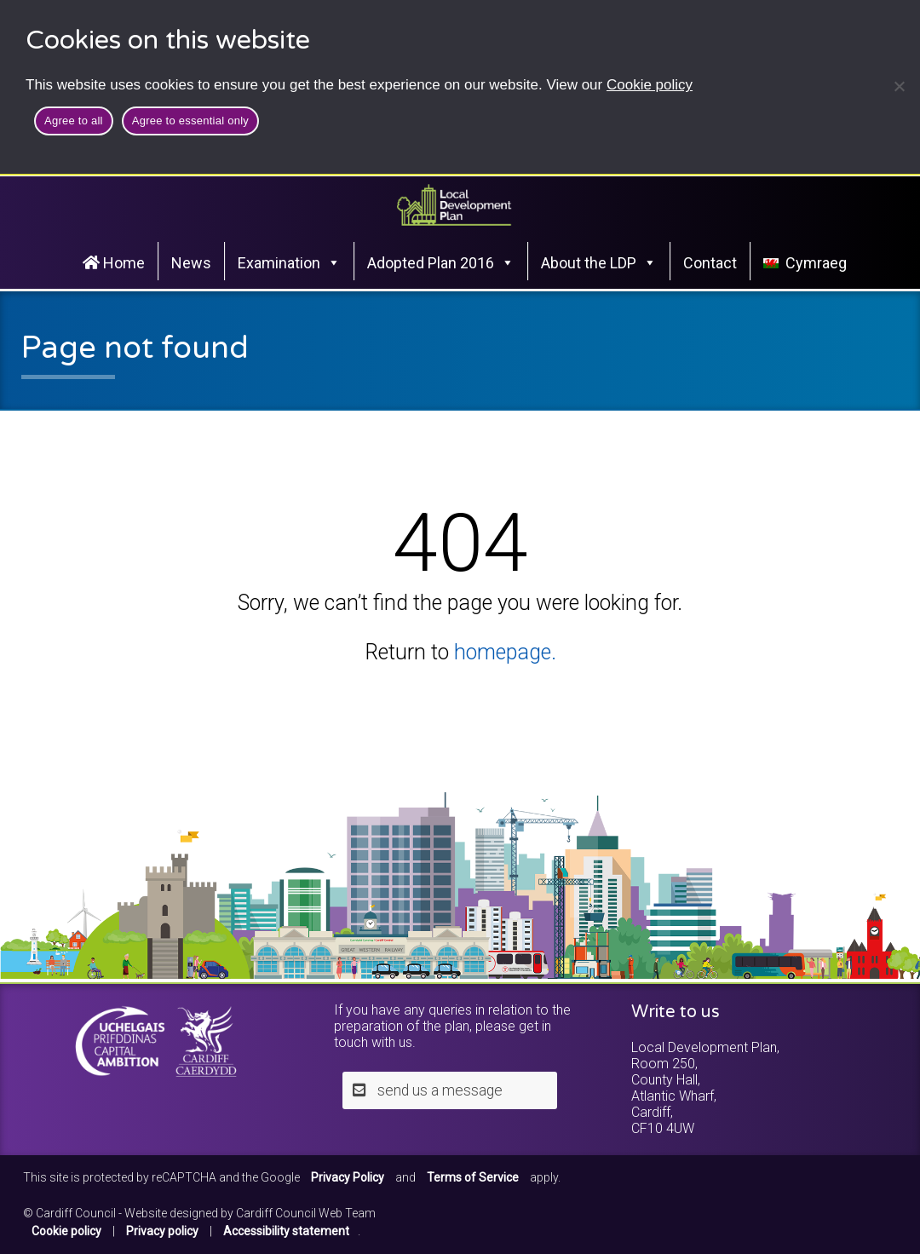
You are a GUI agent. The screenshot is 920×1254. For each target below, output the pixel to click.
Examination (289, 262)
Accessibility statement (286, 1231)
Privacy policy (162, 1231)
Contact (710, 263)
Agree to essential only (190, 120)
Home (114, 263)
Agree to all (73, 120)
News (191, 263)
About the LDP (599, 262)
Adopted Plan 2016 (441, 262)
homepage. (505, 652)
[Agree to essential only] (898, 86)
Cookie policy (650, 85)
